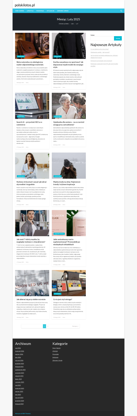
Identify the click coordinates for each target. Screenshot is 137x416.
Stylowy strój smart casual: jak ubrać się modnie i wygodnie (32, 183)
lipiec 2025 (18, 379)
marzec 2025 (19, 391)
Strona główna (64, 23)
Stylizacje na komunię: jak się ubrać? (101, 61)
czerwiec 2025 (19, 382)
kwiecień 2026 (19, 351)
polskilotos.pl (25, 5)
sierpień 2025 (19, 376)
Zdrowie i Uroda (62, 10)
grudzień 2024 (19, 401)
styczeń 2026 (19, 360)
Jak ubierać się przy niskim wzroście (31, 299)
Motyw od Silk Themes (23, 413)
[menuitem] (19, 11)
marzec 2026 (19, 354)
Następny (75, 326)
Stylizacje (50, 10)
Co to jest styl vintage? (62, 299)
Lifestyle (30, 10)
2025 (72, 23)
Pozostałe (40, 10)
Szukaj (92, 35)
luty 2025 (18, 394)
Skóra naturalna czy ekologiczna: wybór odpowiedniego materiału (30, 63)
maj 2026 (18, 348)
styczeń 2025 (19, 397)
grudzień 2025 (19, 363)
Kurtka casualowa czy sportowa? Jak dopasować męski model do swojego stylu (68, 64)
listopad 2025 (19, 366)
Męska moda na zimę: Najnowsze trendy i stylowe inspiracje (66, 183)
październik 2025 (20, 370)
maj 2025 (18, 385)
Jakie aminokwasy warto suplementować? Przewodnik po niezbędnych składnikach (66, 242)
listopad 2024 (19, 404)
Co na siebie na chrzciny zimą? (100, 49)
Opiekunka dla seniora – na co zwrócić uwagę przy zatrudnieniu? (68, 123)
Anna (27, 82)
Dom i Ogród (19, 10)
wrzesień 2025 (19, 373)
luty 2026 (18, 357)
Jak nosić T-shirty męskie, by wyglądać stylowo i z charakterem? (31, 240)
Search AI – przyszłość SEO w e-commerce (30, 123)
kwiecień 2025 (19, 388)
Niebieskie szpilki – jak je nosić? (100, 52)
